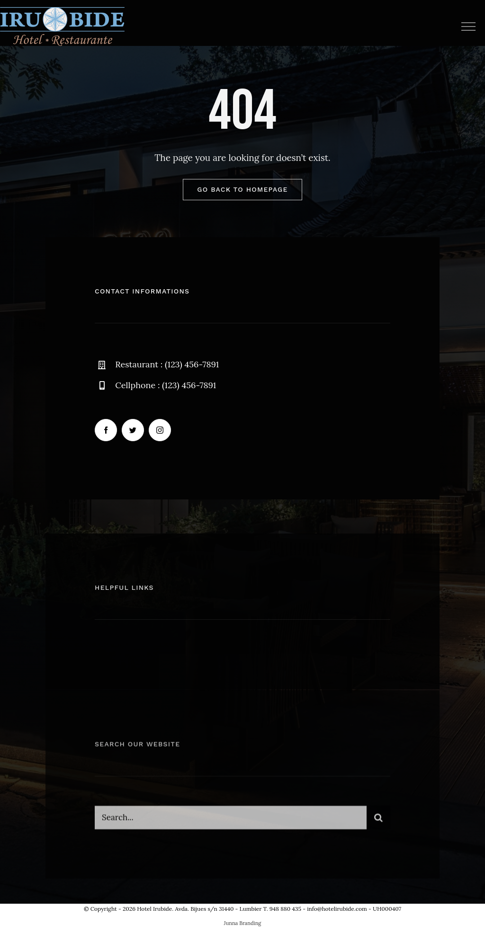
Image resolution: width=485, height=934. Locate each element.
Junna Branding (242, 923)
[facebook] (106, 430)
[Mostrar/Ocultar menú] (468, 26)
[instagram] (160, 430)
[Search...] (231, 822)
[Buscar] (378, 822)
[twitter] (133, 430)
